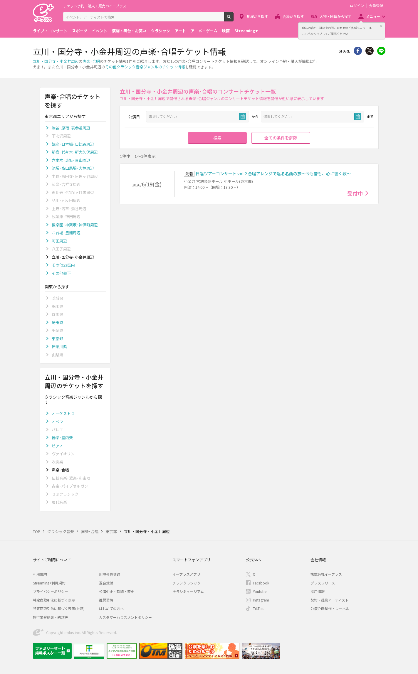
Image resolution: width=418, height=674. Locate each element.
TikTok (258, 608)
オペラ (57, 421)
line (381, 51)
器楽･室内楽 (62, 437)
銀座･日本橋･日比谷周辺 (73, 144)
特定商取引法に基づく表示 (54, 599)
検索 (233, 19)
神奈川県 (59, 346)
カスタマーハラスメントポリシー (125, 617)
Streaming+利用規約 (49, 582)
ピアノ (57, 446)
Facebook (261, 582)
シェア (358, 51)
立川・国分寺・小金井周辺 (56, 61)
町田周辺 (59, 241)
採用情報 (317, 591)
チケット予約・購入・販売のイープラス (94, 5)
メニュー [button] (373, 16)
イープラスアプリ (186, 574)
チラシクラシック (186, 582)
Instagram (261, 599)
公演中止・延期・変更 (116, 591)
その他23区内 (63, 265)
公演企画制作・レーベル (329, 608)
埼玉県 (57, 322)
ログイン (357, 6)
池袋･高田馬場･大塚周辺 (73, 168)
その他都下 (61, 273)
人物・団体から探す (335, 16)
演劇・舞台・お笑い (129, 30)
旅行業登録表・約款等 (50, 617)
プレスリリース (322, 582)
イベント (99, 30)
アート (180, 30)
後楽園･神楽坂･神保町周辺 (75, 225)
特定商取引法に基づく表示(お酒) (59, 608)
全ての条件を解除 (280, 138)
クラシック (160, 30)
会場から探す (293, 16)
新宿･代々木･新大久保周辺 (75, 152)
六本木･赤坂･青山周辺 (71, 160)
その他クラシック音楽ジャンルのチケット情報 (145, 67)
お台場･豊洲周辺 (66, 232)
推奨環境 (106, 599)
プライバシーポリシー (50, 591)
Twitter (369, 51)
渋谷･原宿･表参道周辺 (71, 128)
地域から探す (257, 16)
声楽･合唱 (91, 61)
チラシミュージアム (188, 591)
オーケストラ (63, 413)
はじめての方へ (111, 608)
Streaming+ (246, 30)
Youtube (259, 591)
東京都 (57, 338)
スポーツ (79, 30)
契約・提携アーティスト (329, 599)
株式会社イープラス (326, 574)
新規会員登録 (109, 574)
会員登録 (376, 6)
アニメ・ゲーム (204, 30)
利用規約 (40, 574)
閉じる (381, 26)
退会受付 (106, 582)
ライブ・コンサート (50, 30)
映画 (226, 30)
